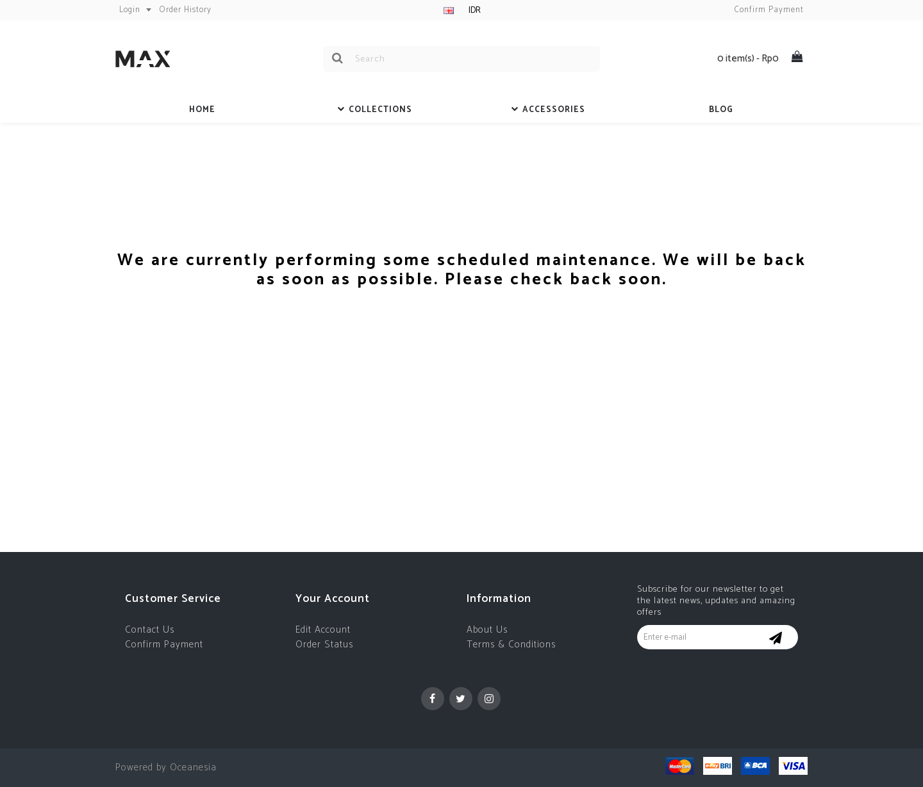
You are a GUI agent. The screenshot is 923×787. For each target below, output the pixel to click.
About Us (487, 630)
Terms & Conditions (511, 644)
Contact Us (149, 630)
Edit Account (323, 630)
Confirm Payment (164, 644)
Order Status (324, 644)
